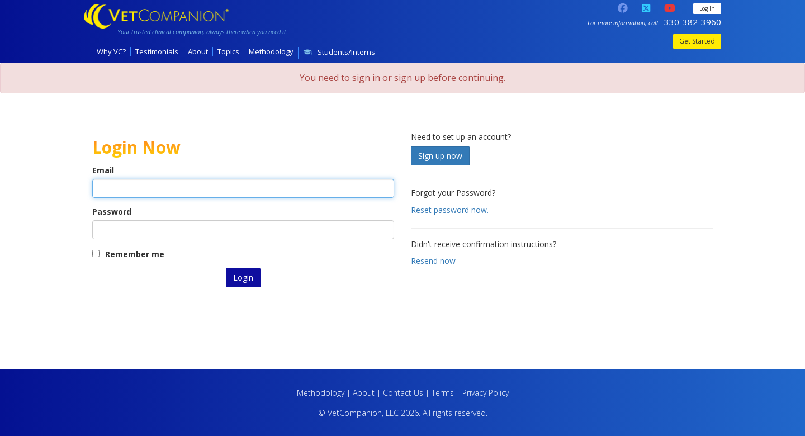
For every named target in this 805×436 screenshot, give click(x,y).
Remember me (128, 254)
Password (111, 211)
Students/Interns (339, 52)
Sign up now (440, 155)
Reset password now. (450, 210)
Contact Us (403, 392)
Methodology (271, 51)
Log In (707, 8)
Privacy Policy (485, 392)
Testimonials (156, 51)
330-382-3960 (692, 21)
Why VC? (111, 51)
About (198, 51)
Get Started (697, 41)
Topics (228, 51)
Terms (443, 392)
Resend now (433, 260)
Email (103, 170)
